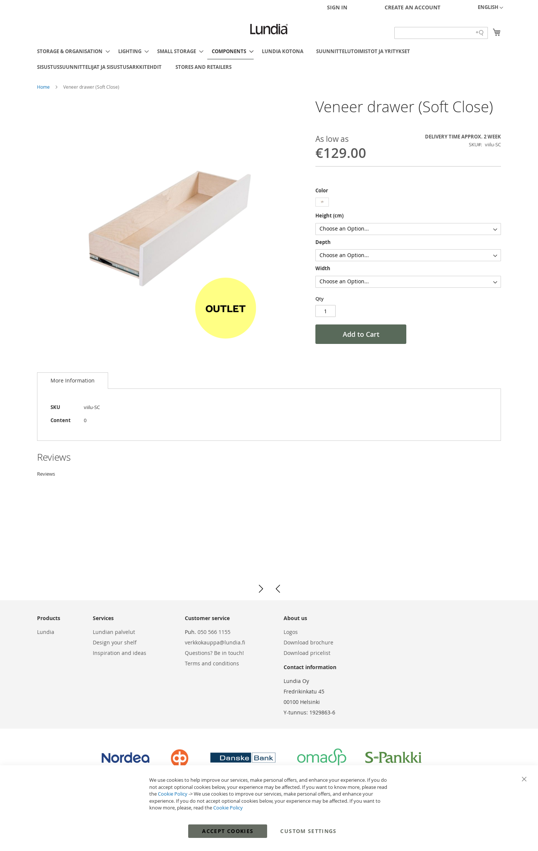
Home (44, 87)
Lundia (45, 631)
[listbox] (408, 203)
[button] (490, 8)
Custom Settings (308, 831)
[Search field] (441, 33)
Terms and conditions (212, 663)
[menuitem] (71, 51)
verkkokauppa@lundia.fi (215, 642)
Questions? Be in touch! (214, 652)
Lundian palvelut (114, 631)
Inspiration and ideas (119, 652)
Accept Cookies (227, 831)
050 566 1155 (214, 631)
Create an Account (412, 7)
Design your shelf (115, 642)
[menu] (269, 59)
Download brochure (308, 642)
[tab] (72, 380)
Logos (291, 631)
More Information (73, 380)
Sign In (337, 7)
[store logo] (269, 29)
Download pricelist (307, 652)
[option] (322, 202)
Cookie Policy (172, 793)
